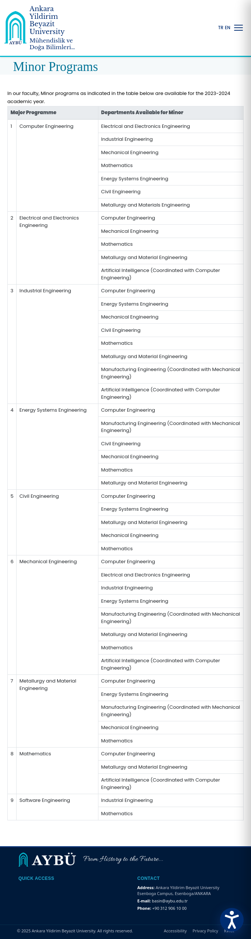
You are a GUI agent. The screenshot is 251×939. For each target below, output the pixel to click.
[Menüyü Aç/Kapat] (238, 28)
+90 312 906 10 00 (169, 908)
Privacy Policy (205, 930)
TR (220, 27)
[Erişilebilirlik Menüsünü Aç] (232, 920)
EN (227, 27)
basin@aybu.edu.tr (170, 901)
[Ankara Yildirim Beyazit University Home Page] (42, 28)
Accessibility (175, 930)
